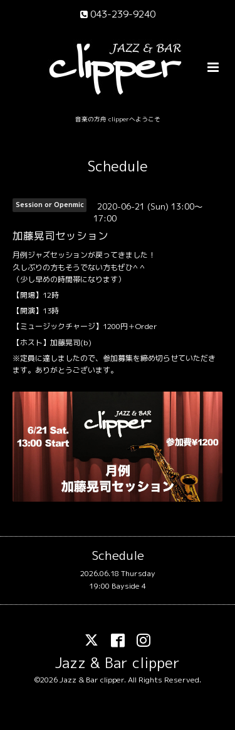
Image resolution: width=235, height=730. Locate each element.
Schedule (118, 166)
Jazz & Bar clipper (117, 662)
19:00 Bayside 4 (117, 585)
